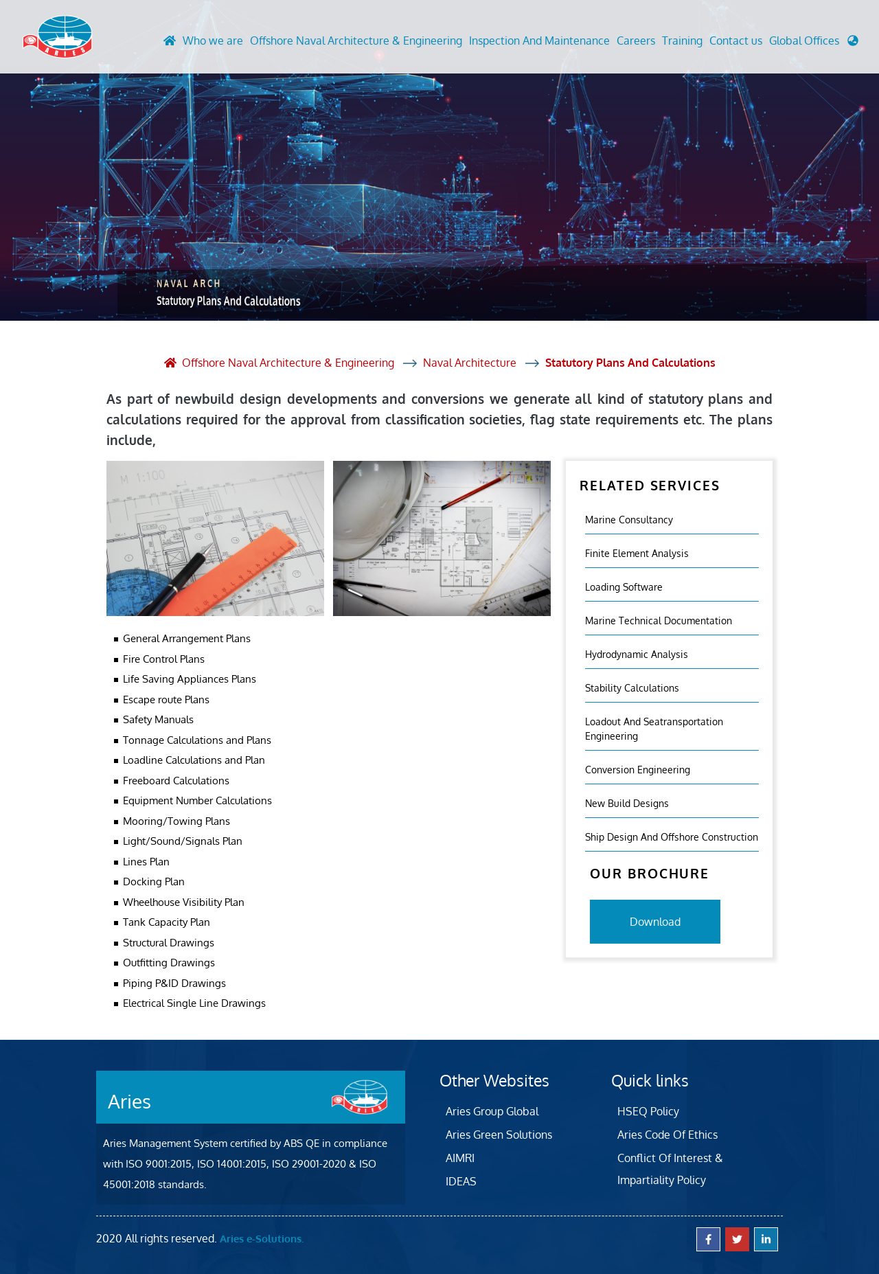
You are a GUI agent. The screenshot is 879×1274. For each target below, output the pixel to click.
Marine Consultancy (629, 519)
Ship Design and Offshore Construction (671, 837)
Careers (636, 40)
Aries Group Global (492, 1111)
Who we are (213, 40)
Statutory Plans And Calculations (630, 362)
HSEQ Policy (648, 1111)
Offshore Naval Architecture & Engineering (356, 40)
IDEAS (461, 1181)
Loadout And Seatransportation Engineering (654, 729)
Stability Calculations (632, 688)
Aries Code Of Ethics (667, 1134)
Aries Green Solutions (499, 1134)
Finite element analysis (637, 553)
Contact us (735, 40)
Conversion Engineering (637, 769)
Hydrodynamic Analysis (636, 654)
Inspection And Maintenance (539, 40)
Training (682, 40)
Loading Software (624, 587)
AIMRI (460, 1158)
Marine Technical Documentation (658, 620)
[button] (814, 44)
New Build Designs (627, 803)
